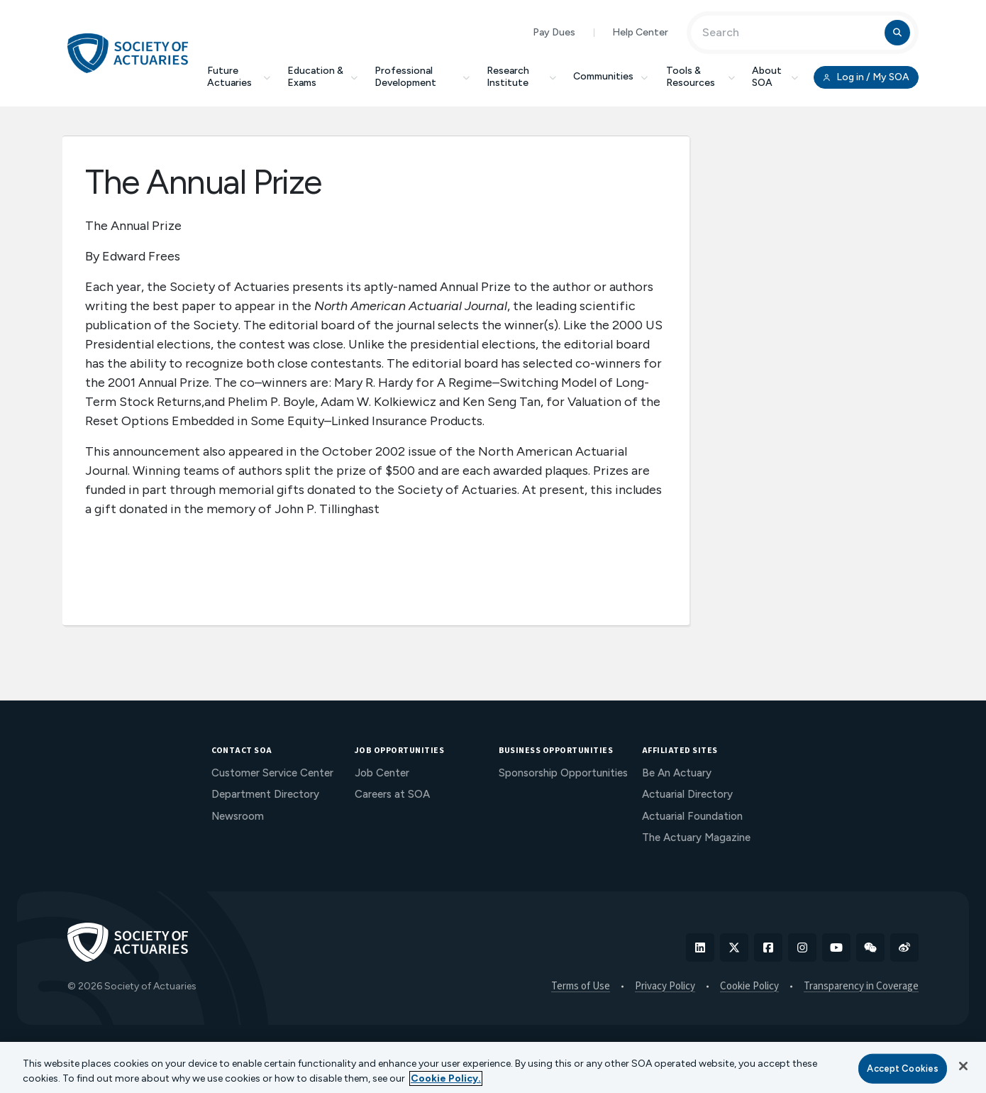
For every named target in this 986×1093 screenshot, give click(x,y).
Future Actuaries (238, 77)
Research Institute (521, 77)
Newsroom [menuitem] (237, 816)
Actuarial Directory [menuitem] (687, 794)
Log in (866, 77)
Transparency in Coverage (861, 986)
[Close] (963, 1066)
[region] (493, 1067)
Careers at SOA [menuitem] (392, 794)
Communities (611, 76)
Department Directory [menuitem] (265, 794)
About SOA (775, 77)
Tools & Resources (700, 77)
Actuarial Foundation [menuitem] (692, 816)
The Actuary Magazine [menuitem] (696, 837)
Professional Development (422, 77)
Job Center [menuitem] (382, 773)
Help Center (640, 32)
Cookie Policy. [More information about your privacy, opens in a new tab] (446, 1078)
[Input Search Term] (790, 32)
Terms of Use (580, 986)
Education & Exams (322, 77)
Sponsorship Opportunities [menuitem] (563, 773)
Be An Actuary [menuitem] (676, 773)
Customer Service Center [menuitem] (272, 773)
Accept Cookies (902, 1068)
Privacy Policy (665, 986)
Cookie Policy (749, 986)
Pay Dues (554, 32)
